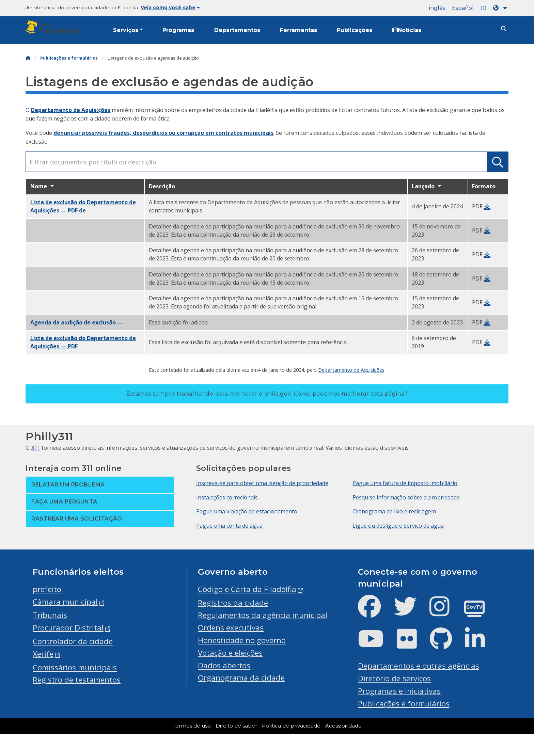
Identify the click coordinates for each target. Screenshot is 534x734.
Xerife (43, 654)
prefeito (47, 589)
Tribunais (50, 615)
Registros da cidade (233, 602)
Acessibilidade (343, 726)
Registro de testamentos (77, 679)
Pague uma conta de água (229, 525)
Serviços (125, 30)
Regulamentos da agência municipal (262, 615)
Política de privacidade (291, 726)
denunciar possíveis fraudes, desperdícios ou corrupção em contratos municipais (163, 133)
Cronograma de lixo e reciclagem (394, 511)
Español (463, 8)
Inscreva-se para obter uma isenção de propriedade (262, 483)
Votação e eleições (230, 653)
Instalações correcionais (227, 497)
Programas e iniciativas (399, 691)
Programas (178, 30)
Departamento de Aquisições (70, 110)
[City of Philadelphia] (54, 27)
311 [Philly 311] (35, 447)
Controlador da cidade (73, 641)
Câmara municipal (65, 601)
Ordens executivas (231, 627)
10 (483, 8)
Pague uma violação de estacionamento (246, 511)
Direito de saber (236, 726)
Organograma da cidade (241, 677)
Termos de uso (192, 726)
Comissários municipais (75, 667)
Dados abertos (224, 665)
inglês (437, 8)
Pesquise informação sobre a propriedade (406, 497)
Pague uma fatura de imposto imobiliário (404, 483)
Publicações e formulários (69, 58)
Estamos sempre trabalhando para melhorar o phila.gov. (266, 393)
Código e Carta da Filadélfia (247, 589)
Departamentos (237, 30)
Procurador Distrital (68, 627)
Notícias (406, 30)
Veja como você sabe (170, 7)
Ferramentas (298, 30)
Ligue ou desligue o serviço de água (398, 525)
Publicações (354, 30)
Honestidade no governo (242, 640)
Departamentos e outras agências (418, 665)
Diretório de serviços (394, 678)
